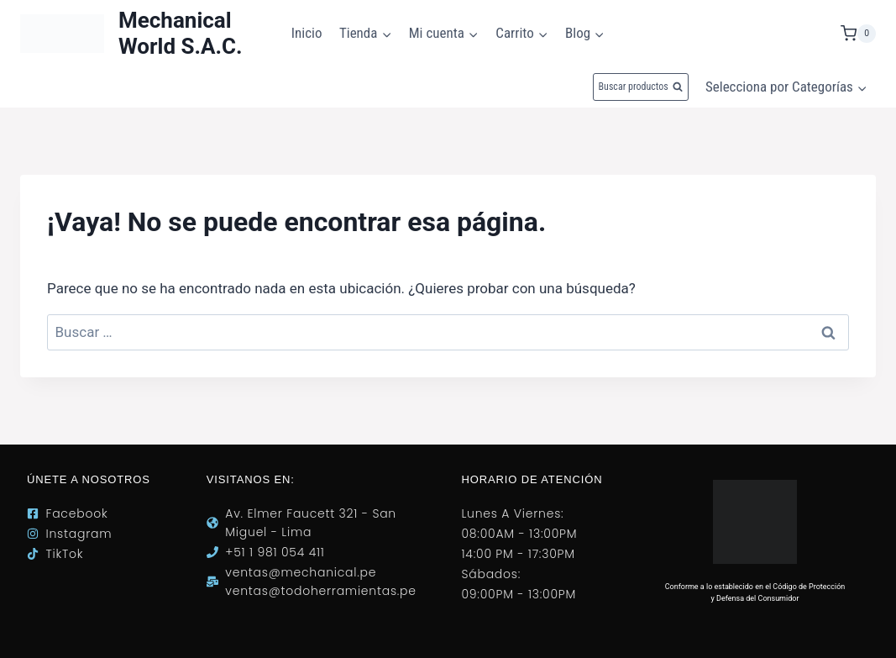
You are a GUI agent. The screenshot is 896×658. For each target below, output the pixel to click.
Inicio (306, 32)
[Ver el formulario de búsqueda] (641, 87)
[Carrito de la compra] (858, 33)
